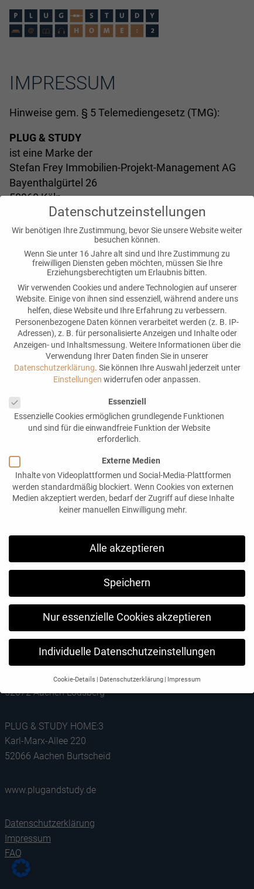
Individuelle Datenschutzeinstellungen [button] (127, 652)
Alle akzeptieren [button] (127, 548)
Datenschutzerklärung (54, 367)
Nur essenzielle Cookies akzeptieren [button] (127, 617)
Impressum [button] (184, 679)
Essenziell (77, 401)
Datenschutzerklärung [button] (131, 679)
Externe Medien (84, 460)
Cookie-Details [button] (74, 679)
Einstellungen (77, 379)
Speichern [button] (127, 583)
